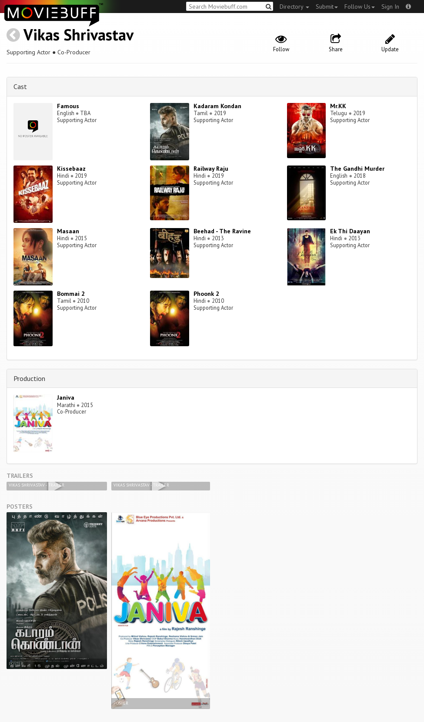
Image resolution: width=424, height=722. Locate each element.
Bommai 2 (71, 294)
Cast (20, 86)
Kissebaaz (71, 168)
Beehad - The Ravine (222, 231)
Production (29, 378)
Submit (327, 6)
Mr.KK (338, 106)
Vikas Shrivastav (78, 34)
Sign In (390, 6)
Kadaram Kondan (217, 106)
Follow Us (359, 6)
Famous (68, 106)
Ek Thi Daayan (350, 231)
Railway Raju (211, 168)
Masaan (68, 231)
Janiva (65, 397)
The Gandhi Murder (357, 168)
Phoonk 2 (206, 294)
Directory (294, 6)
